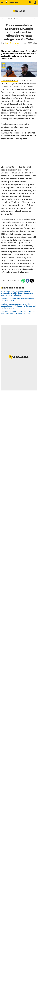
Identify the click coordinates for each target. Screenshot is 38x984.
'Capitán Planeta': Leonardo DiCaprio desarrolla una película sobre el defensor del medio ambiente (18, 306)
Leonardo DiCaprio (9, 80)
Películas (10, 18)
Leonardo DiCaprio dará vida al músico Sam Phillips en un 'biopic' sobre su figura (18, 312)
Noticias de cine (18, 18)
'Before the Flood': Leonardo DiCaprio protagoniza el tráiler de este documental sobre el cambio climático (17, 293)
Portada (4, 18)
